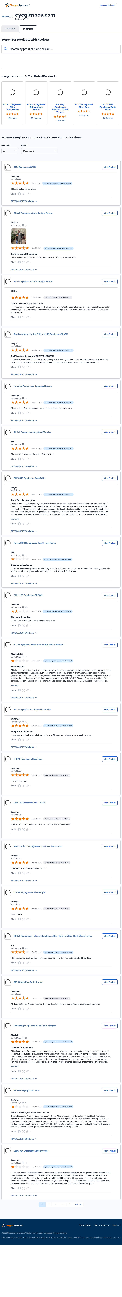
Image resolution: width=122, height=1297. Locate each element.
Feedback (116, 1227)
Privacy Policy (85, 1227)
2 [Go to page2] (48, 1204)
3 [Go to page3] (55, 1204)
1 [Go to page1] (42, 1204)
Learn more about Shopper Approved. (53, 1236)
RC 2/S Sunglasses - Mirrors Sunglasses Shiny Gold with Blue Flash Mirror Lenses (53, 936)
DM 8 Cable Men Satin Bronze (28, 982)
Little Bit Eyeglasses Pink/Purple (29, 892)
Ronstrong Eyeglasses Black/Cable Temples (35, 1025)
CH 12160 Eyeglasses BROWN (28, 595)
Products (28, 28)
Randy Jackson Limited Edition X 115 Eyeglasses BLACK (41, 334)
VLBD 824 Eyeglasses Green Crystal (31, 1150)
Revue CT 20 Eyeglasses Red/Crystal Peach (35, 543)
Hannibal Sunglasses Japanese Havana (33, 386)
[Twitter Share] (23, 194)
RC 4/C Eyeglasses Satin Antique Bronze (33, 213)
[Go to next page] (78, 1204)
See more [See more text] (15, 519)
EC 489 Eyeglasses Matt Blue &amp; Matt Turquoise (38, 644)
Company (10, 28)
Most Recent (28, 151)
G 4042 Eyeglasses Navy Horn (28, 759)
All (4, 151)
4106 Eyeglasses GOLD (25, 167)
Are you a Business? (107, 5)
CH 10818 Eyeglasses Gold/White (30, 478)
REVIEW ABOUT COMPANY (22, 201)
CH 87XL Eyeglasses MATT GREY (30, 802)
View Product (109, 167)
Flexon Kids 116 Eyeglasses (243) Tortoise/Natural (38, 846)
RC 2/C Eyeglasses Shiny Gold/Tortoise (32, 432)
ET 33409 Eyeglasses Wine (26, 1090)
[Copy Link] (27, 194)
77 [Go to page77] (69, 1204)
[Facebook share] (19, 194)
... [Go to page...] (62, 1204)
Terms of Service (102, 1227)
